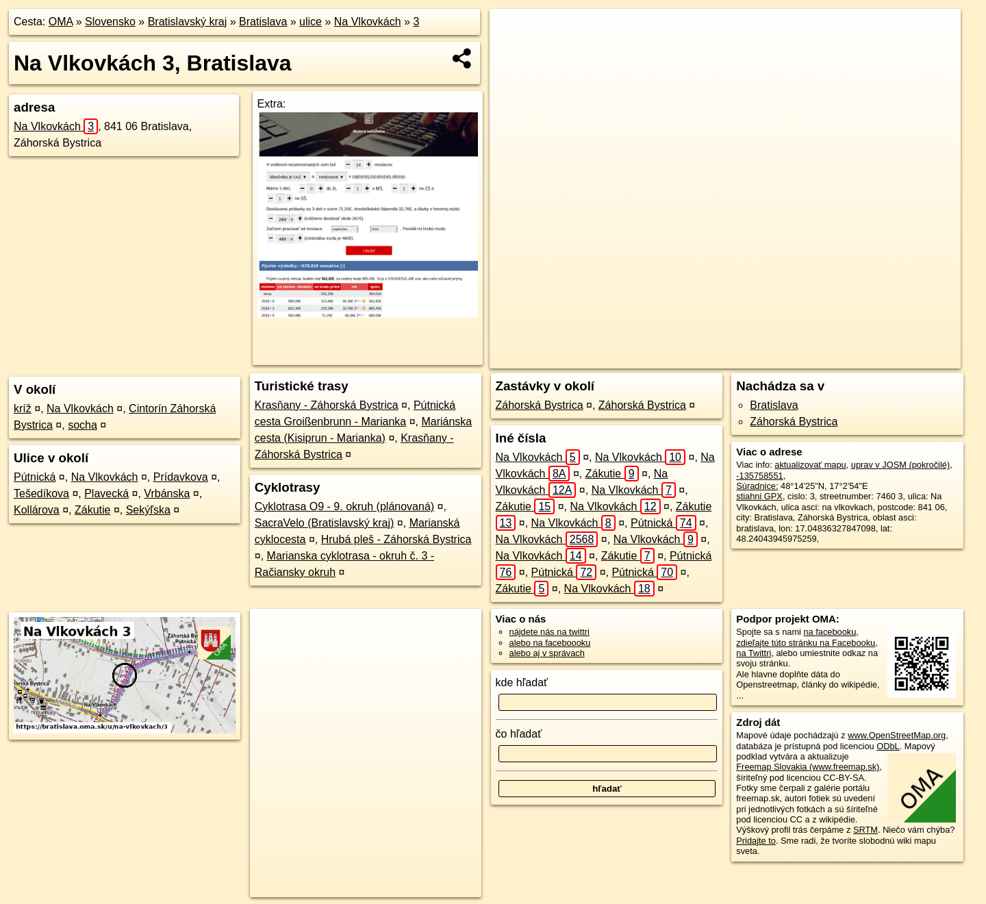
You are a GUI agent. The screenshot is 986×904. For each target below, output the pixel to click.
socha (82, 425)
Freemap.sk (763, 358)
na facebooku (829, 632)
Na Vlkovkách (367, 21)
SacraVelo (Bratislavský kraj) (324, 523)
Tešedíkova (41, 493)
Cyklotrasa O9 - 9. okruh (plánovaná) (344, 506)
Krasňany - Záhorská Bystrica (327, 405)
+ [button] (513, 32)
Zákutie (92, 510)
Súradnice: (757, 486)
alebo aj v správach (547, 653)
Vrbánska (167, 493)
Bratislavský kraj (187, 21)
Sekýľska (148, 510)
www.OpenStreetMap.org (897, 735)
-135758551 (759, 475)
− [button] (513, 53)
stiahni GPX (759, 496)
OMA (61, 21)
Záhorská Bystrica (539, 405)
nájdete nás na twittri (549, 632)
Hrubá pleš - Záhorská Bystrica (396, 539)
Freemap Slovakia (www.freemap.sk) (807, 767)
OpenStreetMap (692, 358)
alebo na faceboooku (550, 643)
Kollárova (37, 510)
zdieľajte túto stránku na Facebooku (805, 643)
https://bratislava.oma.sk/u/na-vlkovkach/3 (882, 358)
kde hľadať (522, 682)
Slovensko (110, 21)
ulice (310, 21)
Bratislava (263, 21)
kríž (22, 408)
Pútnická (34, 477)
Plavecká (106, 493)
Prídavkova (180, 477)
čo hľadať (519, 734)
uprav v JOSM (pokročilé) (900, 465)
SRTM (865, 830)
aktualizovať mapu (810, 465)
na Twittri (753, 653)
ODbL (887, 746)
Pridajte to (756, 841)
